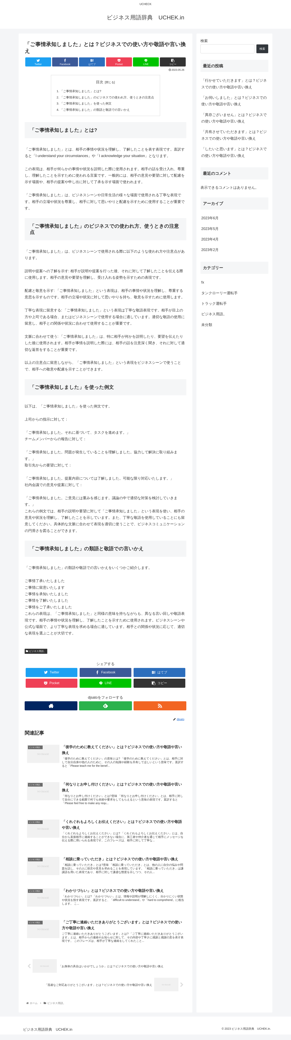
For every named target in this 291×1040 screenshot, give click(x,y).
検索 (204, 41)
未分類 (206, 325)
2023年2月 (210, 250)
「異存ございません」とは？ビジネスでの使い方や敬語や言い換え (234, 118)
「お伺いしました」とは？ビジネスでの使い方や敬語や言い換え (234, 101)
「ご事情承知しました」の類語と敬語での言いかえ (94, 111)
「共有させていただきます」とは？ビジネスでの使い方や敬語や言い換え (234, 135)
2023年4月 (210, 239)
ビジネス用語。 (36, 652)
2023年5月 (210, 229)
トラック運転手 (214, 304)
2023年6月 (210, 218)
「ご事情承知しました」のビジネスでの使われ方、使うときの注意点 (107, 98)
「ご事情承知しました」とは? (79, 91)
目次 (99, 82)
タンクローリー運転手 (219, 293)
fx (202, 282)
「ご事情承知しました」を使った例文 (84, 104)
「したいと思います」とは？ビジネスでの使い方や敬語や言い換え (234, 152)
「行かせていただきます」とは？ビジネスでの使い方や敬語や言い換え (234, 83)
